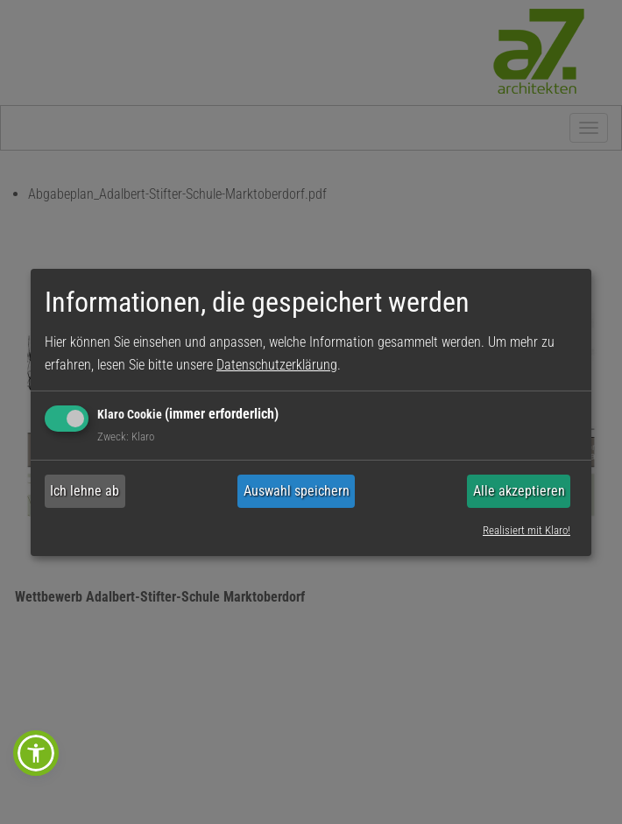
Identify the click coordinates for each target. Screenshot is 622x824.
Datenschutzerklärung (276, 364)
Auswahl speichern (297, 490)
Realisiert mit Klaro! (526, 530)
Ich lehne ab (84, 490)
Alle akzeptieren (519, 490)
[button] (36, 753)
